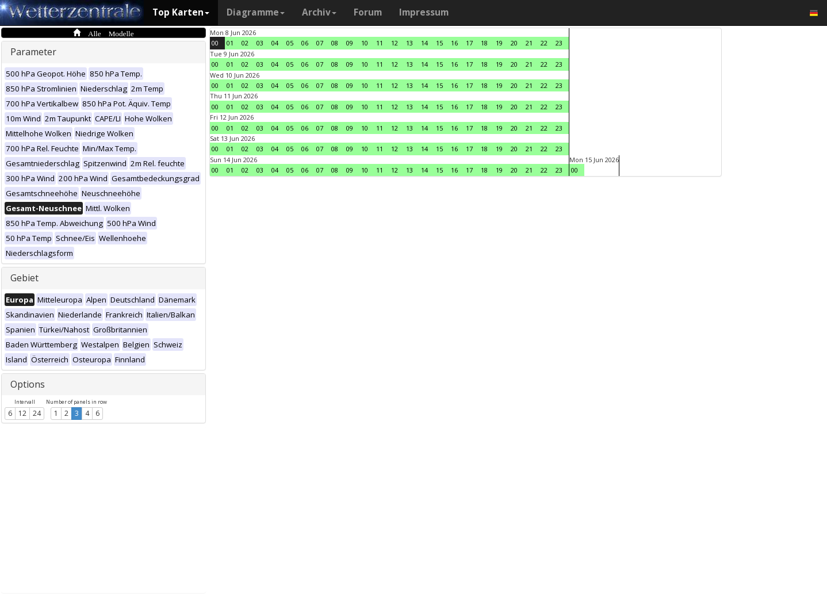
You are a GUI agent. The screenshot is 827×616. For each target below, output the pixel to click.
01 (230, 43)
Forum (368, 12)
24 (37, 413)
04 (274, 43)
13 (409, 43)
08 (334, 43)
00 (215, 43)
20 (514, 43)
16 (454, 43)
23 (559, 43)
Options (27, 384)
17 (469, 43)
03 (259, 43)
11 (379, 43)
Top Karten (180, 12)
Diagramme (256, 12)
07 (319, 43)
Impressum (424, 12)
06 (304, 43)
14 (424, 43)
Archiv (319, 12)
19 (499, 43)
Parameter (33, 51)
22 (544, 43)
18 (484, 43)
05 (289, 43)
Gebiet (24, 277)
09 (349, 43)
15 (439, 43)
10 (364, 43)
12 (22, 413)
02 (245, 43)
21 (529, 43)
